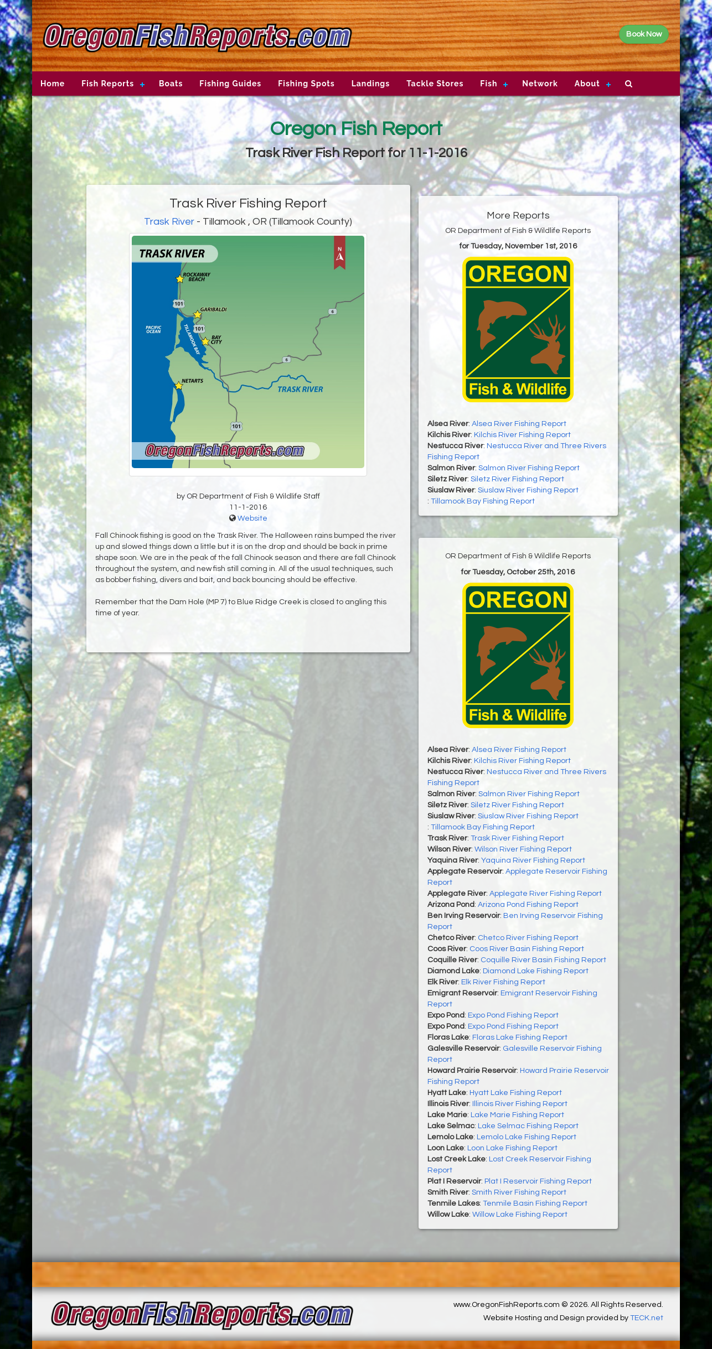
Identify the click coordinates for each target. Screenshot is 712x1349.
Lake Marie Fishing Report (517, 1115)
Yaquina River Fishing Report (533, 860)
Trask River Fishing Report (517, 838)
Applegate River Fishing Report (545, 893)
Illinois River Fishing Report (519, 1104)
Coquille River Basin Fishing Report (543, 960)
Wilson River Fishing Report (523, 849)
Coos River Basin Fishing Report (526, 949)
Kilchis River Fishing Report (522, 435)
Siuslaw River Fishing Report (528, 490)
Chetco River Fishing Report (528, 938)
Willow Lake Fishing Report (519, 1214)
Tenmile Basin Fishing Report (535, 1203)
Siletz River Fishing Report (517, 479)
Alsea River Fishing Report (519, 424)
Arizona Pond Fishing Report (528, 905)
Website (252, 518)
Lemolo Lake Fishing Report (526, 1137)
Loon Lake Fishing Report (512, 1148)
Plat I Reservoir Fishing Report (538, 1181)
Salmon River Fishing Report (529, 468)
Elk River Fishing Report (503, 982)
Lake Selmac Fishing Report (528, 1126)
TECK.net (646, 1318)
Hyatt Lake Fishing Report (515, 1093)
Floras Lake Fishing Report (519, 1037)
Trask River (169, 221)
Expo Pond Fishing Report (513, 1015)
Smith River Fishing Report (519, 1192)
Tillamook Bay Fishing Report (483, 501)
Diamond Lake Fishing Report (536, 971)
